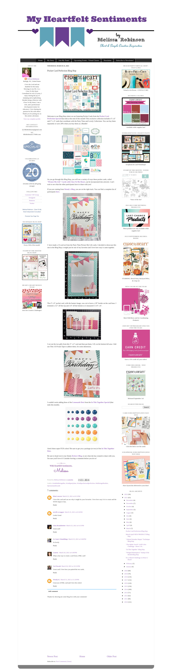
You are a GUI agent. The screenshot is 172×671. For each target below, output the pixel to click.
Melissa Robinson (33, 79)
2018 (126, 577)
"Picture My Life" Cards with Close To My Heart (66, 182)
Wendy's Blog (69, 189)
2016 (126, 583)
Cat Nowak (57, 566)
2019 (126, 574)
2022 (126, 494)
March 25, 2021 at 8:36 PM (74, 512)
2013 (126, 592)
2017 (126, 580)
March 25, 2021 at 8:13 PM (71, 496)
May (128, 522)
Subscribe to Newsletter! (125, 60)
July (127, 516)
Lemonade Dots (78, 402)
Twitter (32, 203)
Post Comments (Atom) (63, 661)
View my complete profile (32, 119)
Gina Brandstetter (59, 525)
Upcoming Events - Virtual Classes (86, 60)
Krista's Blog (77, 456)
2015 (126, 586)
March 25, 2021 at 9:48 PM (77, 539)
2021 (126, 497)
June (128, 519)
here (57, 192)
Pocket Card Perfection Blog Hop (137, 531)
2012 (126, 596)
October (129, 506)
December (129, 500)
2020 (126, 571)
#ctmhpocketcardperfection (86, 483)
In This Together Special (100, 402)
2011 (126, 599)
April (128, 525)
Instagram (32, 198)
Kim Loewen (57, 496)
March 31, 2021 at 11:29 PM (70, 579)
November (129, 503)
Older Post (111, 656)
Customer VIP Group (32, 195)
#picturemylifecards (53, 486)
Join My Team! (64, 60)
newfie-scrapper (58, 512)
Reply (55, 505)
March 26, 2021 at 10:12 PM (71, 566)
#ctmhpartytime (71, 483)
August (128, 513)
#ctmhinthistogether (58, 483)
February (129, 563)
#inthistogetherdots (102, 483)
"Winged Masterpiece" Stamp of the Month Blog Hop (137, 553)
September (130, 509)
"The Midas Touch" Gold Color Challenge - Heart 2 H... (136, 545)
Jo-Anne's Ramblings (60, 539)
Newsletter (107, 60)
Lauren (56, 552)
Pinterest (32, 200)
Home (40, 60)
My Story (50, 60)
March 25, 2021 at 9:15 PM (75, 525)
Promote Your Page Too (32, 216)
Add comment (53, 591)
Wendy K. (56, 579)
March (128, 528)
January (129, 567)
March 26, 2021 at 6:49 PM (68, 552)
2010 (126, 602)
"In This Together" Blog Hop (135, 549)
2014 (126, 589)
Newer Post (52, 656)
